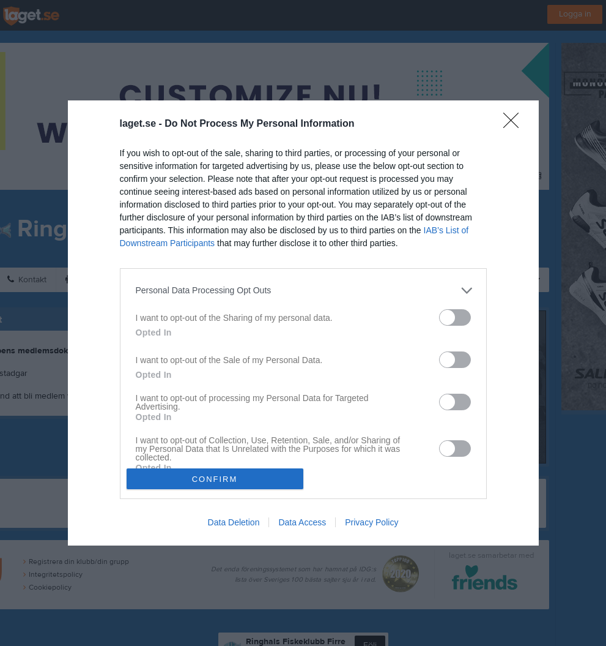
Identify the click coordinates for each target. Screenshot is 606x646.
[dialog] (303, 323)
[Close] (515, 124)
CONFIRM (215, 479)
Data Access (302, 522)
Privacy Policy (371, 522)
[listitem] (303, 290)
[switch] (455, 317)
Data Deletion (234, 522)
